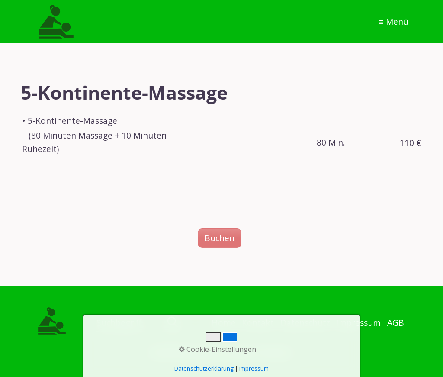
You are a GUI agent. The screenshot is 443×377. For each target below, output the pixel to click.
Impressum (254, 368)
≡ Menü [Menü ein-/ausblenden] (393, 21)
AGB (395, 322)
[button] (219, 238)
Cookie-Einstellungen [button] (217, 349)
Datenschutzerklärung (204, 368)
